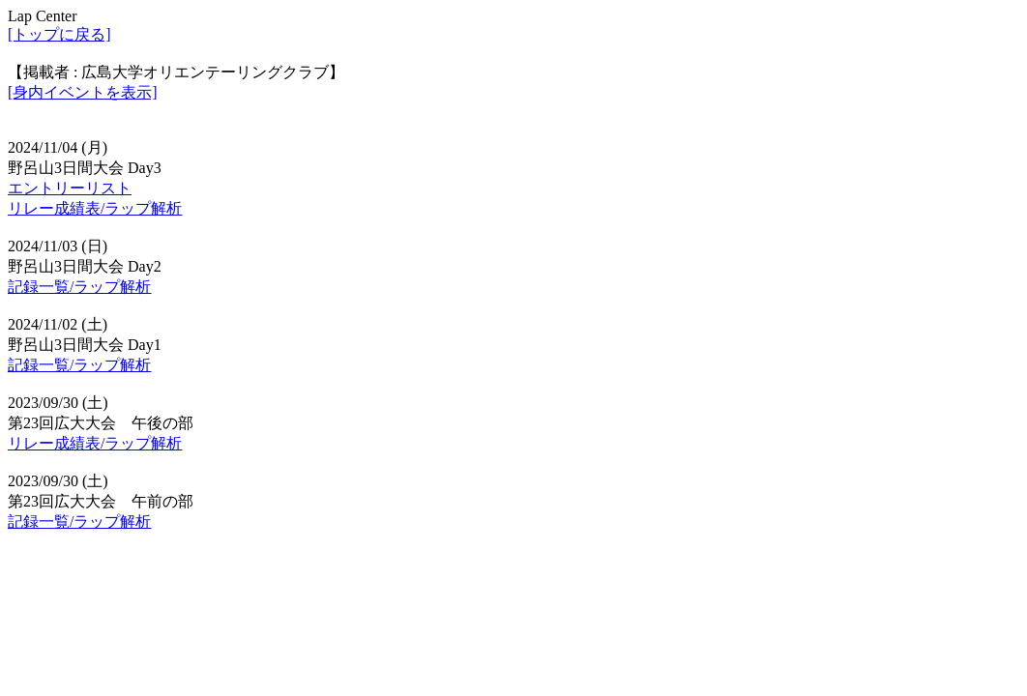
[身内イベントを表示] (83, 92)
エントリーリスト (70, 188)
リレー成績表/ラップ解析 (95, 208)
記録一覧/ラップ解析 (79, 286)
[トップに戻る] (59, 34)
